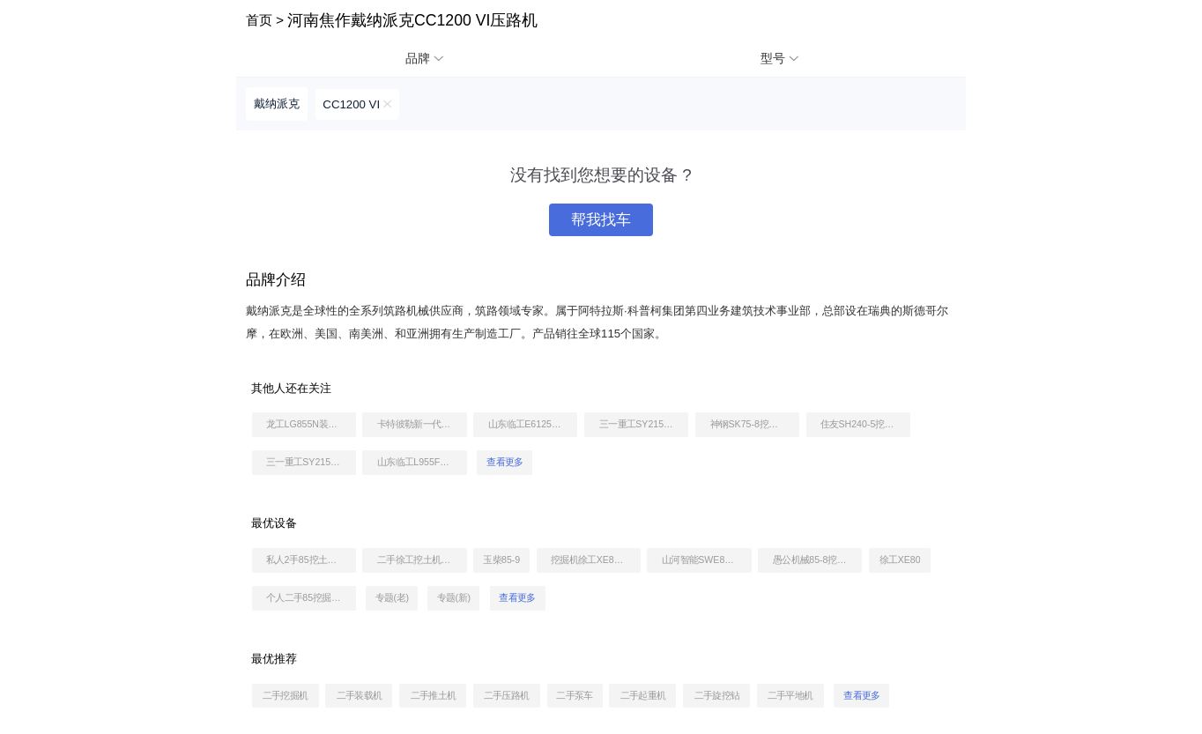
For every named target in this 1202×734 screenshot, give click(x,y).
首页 (259, 19)
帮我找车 (601, 219)
